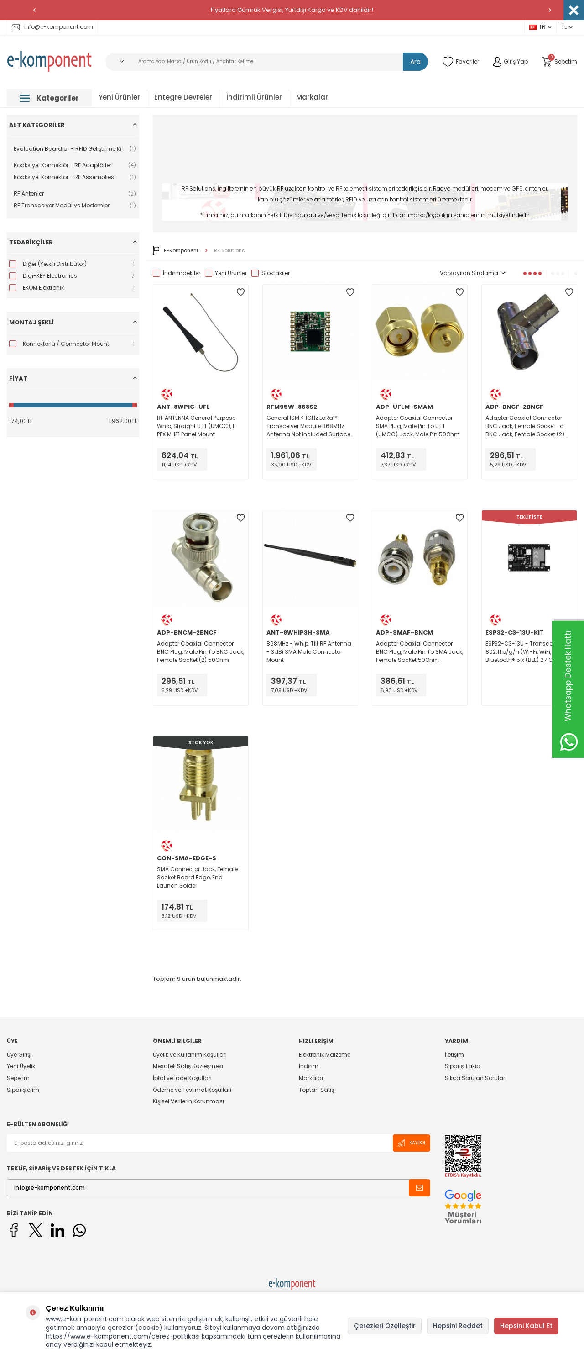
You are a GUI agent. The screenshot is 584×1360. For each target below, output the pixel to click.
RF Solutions (229, 250)
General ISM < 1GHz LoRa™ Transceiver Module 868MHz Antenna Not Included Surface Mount (308, 426)
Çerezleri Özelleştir (385, 1325)
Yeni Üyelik (21, 1066)
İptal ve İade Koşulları (182, 1078)
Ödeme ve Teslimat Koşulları (192, 1090)
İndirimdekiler (176, 273)
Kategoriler (49, 98)
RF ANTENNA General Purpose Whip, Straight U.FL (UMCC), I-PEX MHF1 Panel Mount (197, 426)
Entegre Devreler (183, 97)
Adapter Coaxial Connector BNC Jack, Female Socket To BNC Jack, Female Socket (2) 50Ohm (524, 426)
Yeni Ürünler (119, 97)
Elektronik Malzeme (324, 1054)
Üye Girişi (19, 1054)
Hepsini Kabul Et (526, 1325)
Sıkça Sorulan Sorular (475, 1078)
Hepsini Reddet (458, 1325)
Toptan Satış (316, 1090)
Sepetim (18, 1078)
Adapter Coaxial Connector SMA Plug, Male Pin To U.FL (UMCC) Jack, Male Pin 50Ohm (418, 426)
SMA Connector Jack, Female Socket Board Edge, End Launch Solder (197, 877)
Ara (415, 61)
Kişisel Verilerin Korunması (188, 1101)
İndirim (308, 1066)
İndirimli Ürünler (254, 97)
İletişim (454, 1054)
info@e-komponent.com (52, 27)
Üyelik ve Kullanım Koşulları (190, 1054)
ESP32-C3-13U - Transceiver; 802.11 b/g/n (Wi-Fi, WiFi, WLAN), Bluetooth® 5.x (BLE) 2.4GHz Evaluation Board (528, 652)
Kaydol (411, 1143)
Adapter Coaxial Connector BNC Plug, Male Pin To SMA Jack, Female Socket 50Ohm (419, 652)
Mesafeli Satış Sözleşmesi (188, 1066)
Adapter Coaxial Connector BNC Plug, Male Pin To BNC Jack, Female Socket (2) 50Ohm (200, 652)
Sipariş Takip (462, 1066)
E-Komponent (175, 250)
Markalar (312, 97)
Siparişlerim (23, 1090)
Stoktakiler (270, 273)
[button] (34, 10)
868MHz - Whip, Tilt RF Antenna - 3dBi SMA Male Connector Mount (308, 652)
